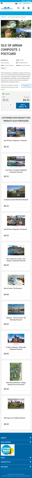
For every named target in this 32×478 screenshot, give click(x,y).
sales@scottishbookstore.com (2, 3)
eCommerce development (8, 476)
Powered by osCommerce (24, 476)
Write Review (26, 86)
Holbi (17, 476)
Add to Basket (22, 106)
